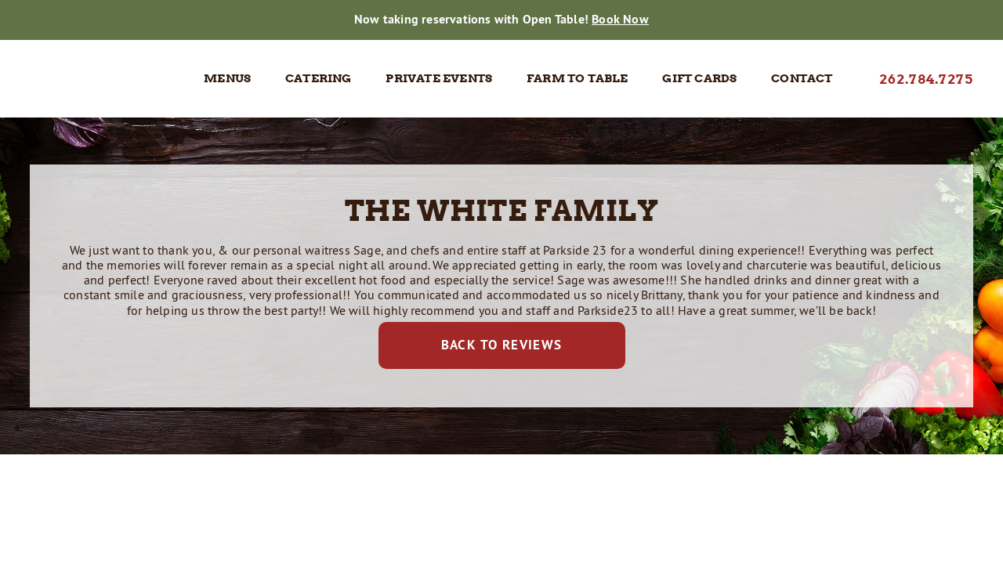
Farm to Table (577, 78)
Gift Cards (699, 78)
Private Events (439, 78)
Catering (318, 78)
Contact (801, 78)
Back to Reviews (502, 344)
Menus (227, 78)
